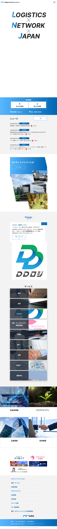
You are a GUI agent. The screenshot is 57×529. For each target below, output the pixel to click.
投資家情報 (14, 410)
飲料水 (18, 365)
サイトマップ (40, 524)
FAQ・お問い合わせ (36, 112)
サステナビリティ (42, 410)
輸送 (19, 293)
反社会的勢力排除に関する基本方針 (17, 524)
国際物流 (19, 376)
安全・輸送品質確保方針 (20, 521)
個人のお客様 (37, 106)
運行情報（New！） (17, 112)
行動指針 (12, 521)
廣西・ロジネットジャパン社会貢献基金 (22, 511)
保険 (19, 355)
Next (45, 223)
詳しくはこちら (19, 237)
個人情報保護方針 (30, 521)
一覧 (40, 118)
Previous (42, 223)
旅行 (18, 345)
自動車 (19, 334)
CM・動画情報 (15, 507)
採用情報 (42, 440)
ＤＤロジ (19, 314)
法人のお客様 (19, 106)
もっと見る (18, 167)
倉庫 (19, 303)
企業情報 (14, 440)
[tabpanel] (28, 51)
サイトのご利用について (31, 524)
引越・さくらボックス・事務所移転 (19, 324)
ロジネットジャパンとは (18, 479)
